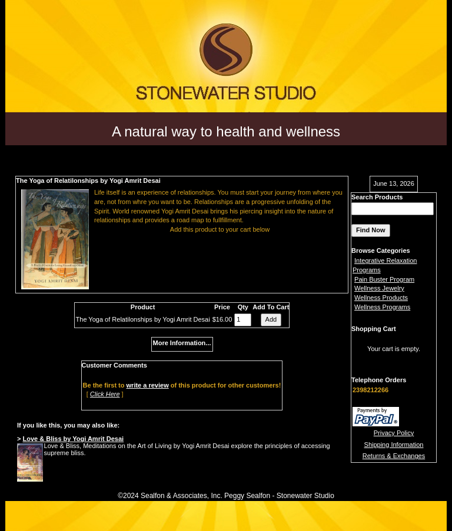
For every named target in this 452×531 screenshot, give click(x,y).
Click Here (105, 394)
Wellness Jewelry (379, 288)
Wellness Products (381, 297)
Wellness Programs (382, 306)
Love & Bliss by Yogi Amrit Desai (73, 438)
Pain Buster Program (384, 279)
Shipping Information (394, 444)
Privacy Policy (394, 432)
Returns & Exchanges (394, 455)
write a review (148, 385)
